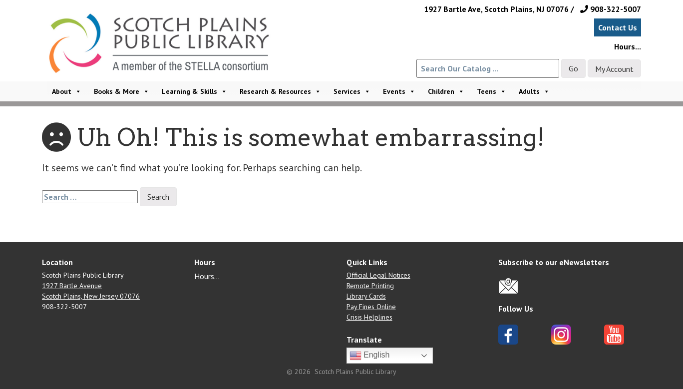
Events (399, 91)
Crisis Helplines (369, 317)
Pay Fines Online (371, 306)
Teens (491, 91)
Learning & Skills (194, 91)
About (66, 91)
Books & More (121, 91)
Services (352, 91)
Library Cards (366, 296)
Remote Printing (370, 285)
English (369, 356)
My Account (614, 69)
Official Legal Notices (378, 275)
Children (446, 91)
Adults (534, 91)
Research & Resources (280, 91)
